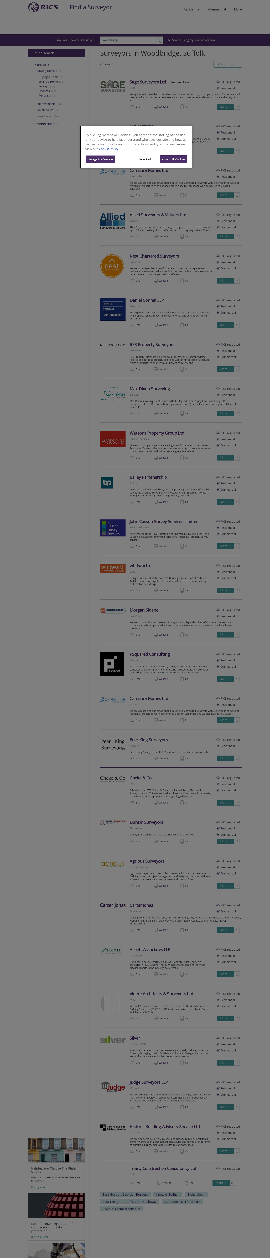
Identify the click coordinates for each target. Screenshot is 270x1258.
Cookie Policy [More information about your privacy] (108, 149)
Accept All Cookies (173, 159)
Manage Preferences (100, 159)
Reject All (145, 159)
